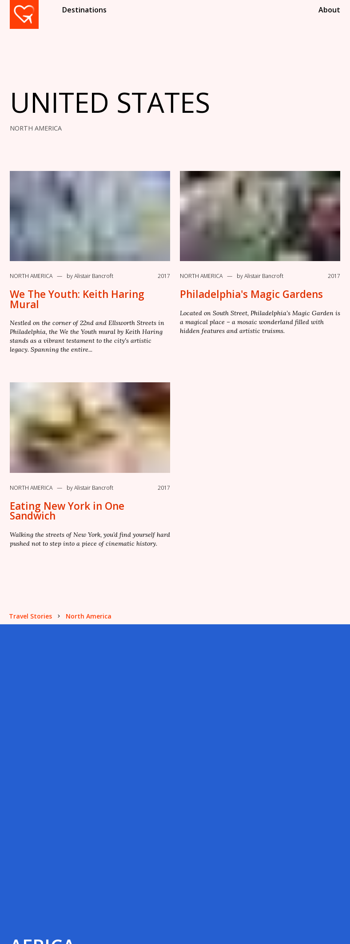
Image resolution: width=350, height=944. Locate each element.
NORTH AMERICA (36, 128)
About (329, 10)
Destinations (84, 10)
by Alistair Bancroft (90, 276)
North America (31, 276)
